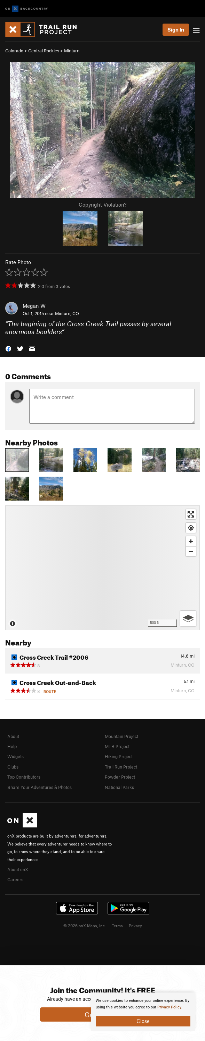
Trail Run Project (121, 767)
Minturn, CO (67, 313)
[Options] (188, 618)
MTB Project (117, 746)
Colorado (14, 50)
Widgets (15, 756)
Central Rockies (43, 50)
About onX (17, 869)
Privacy (135, 925)
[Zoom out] (191, 551)
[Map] (102, 568)
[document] (143, 1011)
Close (143, 1021)
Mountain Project (121, 736)
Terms (117, 925)
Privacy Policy (169, 1007)
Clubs (12, 767)
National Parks (119, 787)
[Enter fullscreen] (191, 514)
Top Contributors (23, 777)
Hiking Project (119, 756)
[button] (8, 348)
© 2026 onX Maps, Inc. (84, 925)
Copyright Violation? (102, 204)
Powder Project (120, 777)
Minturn (71, 50)
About (13, 736)
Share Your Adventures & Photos (39, 787)
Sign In (175, 29)
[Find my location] (191, 528)
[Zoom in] (191, 541)
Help (12, 746)
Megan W (34, 306)
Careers (15, 879)
